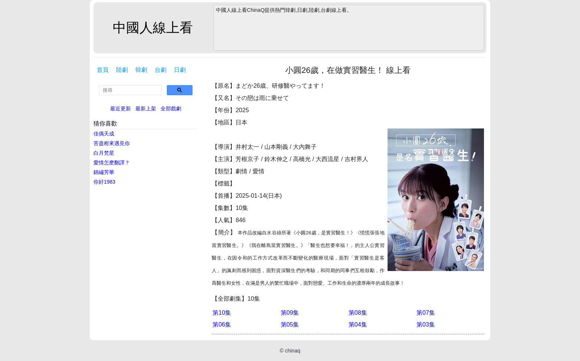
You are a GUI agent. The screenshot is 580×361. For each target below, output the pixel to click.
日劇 (180, 70)
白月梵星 (103, 153)
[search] (130, 90)
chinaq (292, 351)
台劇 (161, 70)
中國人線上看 (153, 27)
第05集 (290, 324)
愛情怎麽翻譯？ (111, 163)
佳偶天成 (103, 134)
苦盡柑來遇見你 (111, 143)
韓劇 (141, 70)
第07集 (425, 313)
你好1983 (104, 182)
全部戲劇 (171, 108)
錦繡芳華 (103, 172)
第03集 (425, 324)
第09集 (290, 313)
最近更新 (120, 108)
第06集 (221, 324)
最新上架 (145, 108)
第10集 (221, 313)
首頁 (103, 70)
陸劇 (122, 70)
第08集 (358, 313)
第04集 (358, 324)
